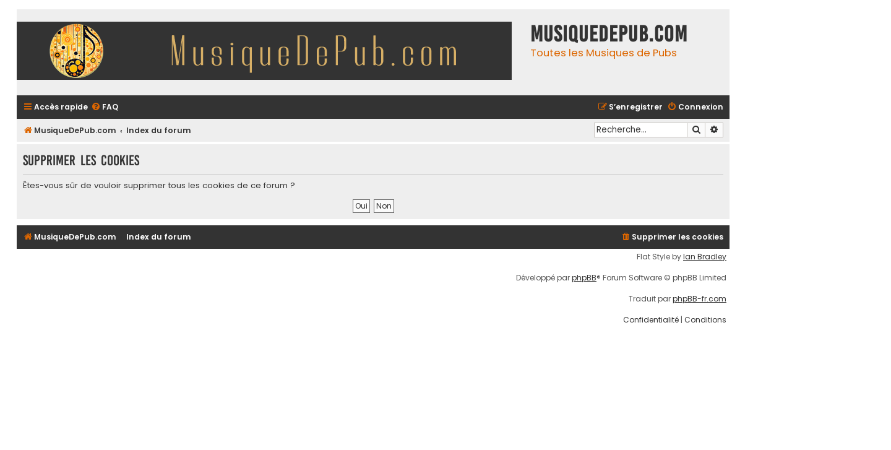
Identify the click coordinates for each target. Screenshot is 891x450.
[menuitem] (104, 107)
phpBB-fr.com (699, 299)
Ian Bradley (704, 257)
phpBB (584, 278)
